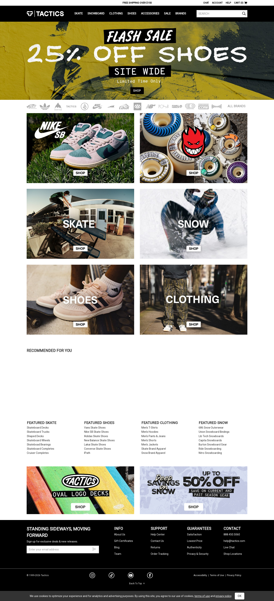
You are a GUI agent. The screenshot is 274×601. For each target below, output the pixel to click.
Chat (206, 3)
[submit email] (94, 548)
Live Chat (229, 547)
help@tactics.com (234, 540)
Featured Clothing (159, 423)
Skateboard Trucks (38, 431)
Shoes (131, 13)
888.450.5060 (232, 534)
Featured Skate (41, 423)
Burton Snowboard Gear (213, 444)
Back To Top (137, 583)
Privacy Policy (234, 575)
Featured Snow (213, 423)
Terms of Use (217, 575)
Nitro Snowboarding (210, 453)
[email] (63, 549)
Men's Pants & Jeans (153, 436)
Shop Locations (233, 553)
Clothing (116, 13)
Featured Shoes (99, 423)
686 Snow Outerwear (211, 427)
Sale (167, 13)
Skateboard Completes (40, 448)
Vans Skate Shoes (95, 427)
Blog (116, 547)
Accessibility (200, 575)
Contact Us (157, 540)
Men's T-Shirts (149, 427)
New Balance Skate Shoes (99, 440)
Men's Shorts (148, 440)
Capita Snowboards (210, 440)
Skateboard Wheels (38, 440)
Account (217, 3)
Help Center (158, 534)
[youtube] (131, 576)
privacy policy (223, 596)
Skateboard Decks (38, 427)
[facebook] (150, 576)
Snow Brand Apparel (153, 453)
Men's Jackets (149, 444)
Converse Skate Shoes (97, 448)
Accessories (150, 13)
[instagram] (92, 576)
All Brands (236, 106)
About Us (119, 534)
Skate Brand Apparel (153, 448)
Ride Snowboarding (210, 448)
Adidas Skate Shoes (96, 436)
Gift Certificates (123, 540)
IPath (87, 453)
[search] (222, 13)
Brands (180, 13)
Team (117, 553)
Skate (78, 13)
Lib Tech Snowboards (211, 436)
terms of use (202, 596)
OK (239, 596)
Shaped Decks (35, 436)
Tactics (45, 14)
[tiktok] (111, 576)
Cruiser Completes (38, 453)
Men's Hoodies (149, 431)
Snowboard (96, 13)
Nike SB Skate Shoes (96, 431)
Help (228, 3)
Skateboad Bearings (39, 444)
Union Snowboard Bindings (214, 431)
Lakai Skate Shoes (95, 444)
